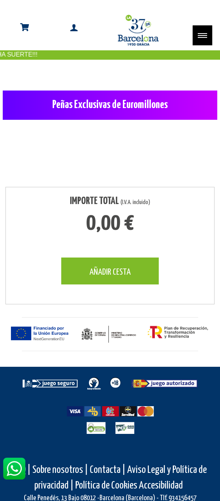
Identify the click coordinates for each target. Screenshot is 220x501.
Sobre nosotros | (60, 470)
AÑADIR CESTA (110, 272)
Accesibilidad (161, 485)
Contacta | (108, 470)
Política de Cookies (106, 485)
